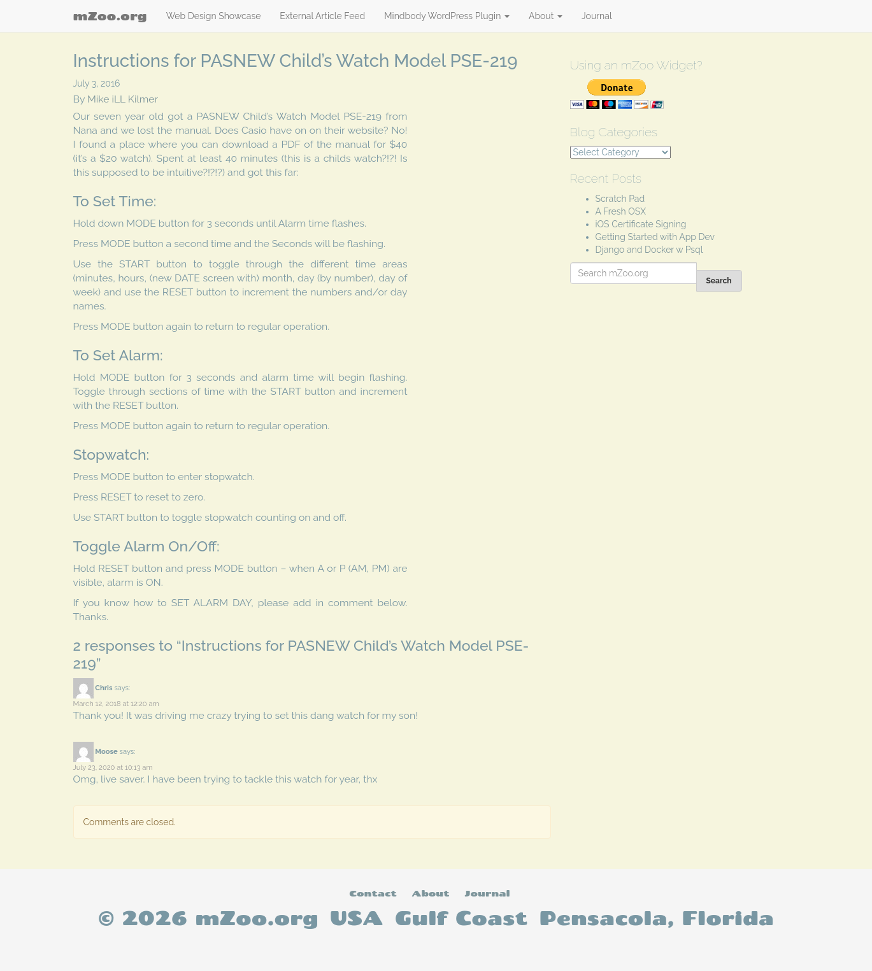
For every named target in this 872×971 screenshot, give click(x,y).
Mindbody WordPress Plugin (447, 16)
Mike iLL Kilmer (122, 99)
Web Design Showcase (213, 16)
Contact (372, 893)
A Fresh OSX (621, 211)
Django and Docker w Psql (649, 250)
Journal (597, 16)
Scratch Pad (620, 199)
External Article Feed (322, 16)
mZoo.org (110, 16)
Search (719, 280)
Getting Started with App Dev (655, 237)
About (545, 16)
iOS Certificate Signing (641, 224)
